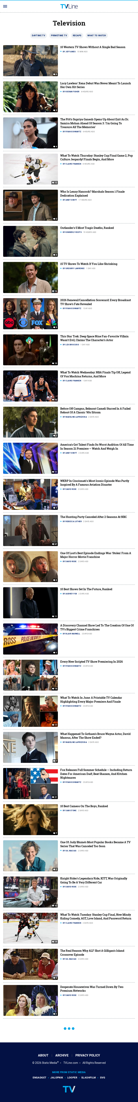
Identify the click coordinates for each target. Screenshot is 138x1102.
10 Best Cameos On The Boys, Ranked (84, 806)
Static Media (49, 1063)
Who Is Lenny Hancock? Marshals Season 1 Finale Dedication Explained (92, 193)
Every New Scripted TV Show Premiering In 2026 (91, 661)
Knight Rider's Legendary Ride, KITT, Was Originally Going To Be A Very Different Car (93, 880)
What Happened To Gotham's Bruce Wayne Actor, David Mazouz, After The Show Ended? (95, 736)
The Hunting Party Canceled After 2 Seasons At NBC (93, 517)
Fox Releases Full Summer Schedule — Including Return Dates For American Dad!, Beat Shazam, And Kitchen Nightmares (96, 773)
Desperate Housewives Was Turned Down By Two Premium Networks (91, 989)
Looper (72, 1077)
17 (56, 725)
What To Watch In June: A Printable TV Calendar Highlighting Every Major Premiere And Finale (91, 699)
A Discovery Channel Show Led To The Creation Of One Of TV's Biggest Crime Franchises (97, 627)
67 (56, 544)
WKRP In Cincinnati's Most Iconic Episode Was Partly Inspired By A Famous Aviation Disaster (94, 483)
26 (56, 399)
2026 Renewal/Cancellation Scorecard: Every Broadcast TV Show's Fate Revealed (95, 302)
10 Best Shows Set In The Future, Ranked (86, 589)
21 (56, 797)
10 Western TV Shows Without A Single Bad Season (92, 47)
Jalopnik (56, 1077)
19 (56, 941)
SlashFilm (88, 1077)
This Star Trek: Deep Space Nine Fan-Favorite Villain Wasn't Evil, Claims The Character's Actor (94, 338)
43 (56, 905)
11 (56, 472)
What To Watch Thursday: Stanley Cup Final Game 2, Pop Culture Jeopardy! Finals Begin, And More (96, 157)
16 (56, 291)
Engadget (39, 1077)
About (43, 1055)
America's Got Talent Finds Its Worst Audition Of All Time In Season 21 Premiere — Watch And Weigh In (97, 446)
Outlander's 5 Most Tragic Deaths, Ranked (87, 228)
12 (56, 182)
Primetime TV (59, 35)
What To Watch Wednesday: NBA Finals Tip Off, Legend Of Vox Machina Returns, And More (95, 374)
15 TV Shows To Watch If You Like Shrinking (88, 264)
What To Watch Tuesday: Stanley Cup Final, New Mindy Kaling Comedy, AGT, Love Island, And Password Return (95, 916)
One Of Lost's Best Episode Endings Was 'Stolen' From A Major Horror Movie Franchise (95, 555)
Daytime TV (38, 35)
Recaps (77, 35)
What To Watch (96, 35)
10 (56, 363)
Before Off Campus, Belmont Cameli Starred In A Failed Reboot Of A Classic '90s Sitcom (95, 410)
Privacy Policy (87, 1055)
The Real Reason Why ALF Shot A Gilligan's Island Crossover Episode (92, 952)
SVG (102, 1077)
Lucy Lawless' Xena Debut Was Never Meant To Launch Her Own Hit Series (95, 85)
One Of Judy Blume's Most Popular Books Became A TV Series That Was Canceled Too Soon (95, 844)
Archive (62, 1055)
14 (56, 688)
